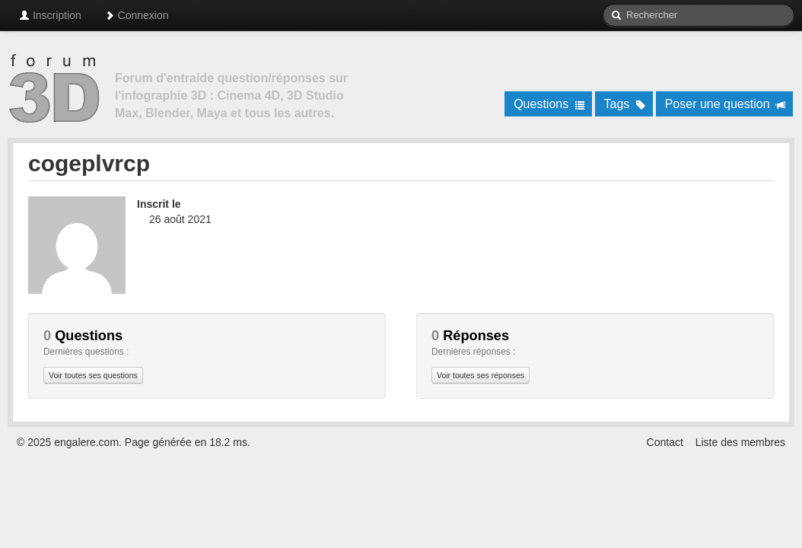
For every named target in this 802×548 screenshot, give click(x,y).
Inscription (50, 15)
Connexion (136, 15)
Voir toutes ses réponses (480, 375)
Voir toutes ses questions (93, 375)
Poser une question (725, 103)
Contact (665, 442)
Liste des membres (740, 442)
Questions (549, 103)
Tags (625, 103)
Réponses (470, 335)
